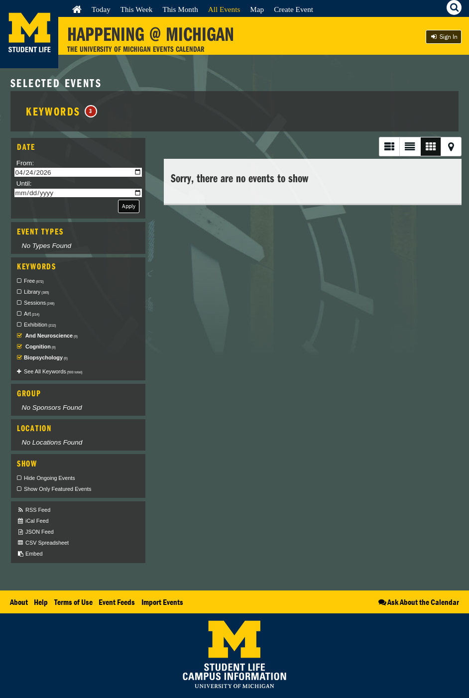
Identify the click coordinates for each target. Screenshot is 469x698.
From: (25, 163)
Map (257, 9)
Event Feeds (117, 602)
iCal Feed (33, 521)
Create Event (293, 9)
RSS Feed (33, 510)
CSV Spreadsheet (43, 543)
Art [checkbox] (31, 314)
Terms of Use (73, 602)
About (19, 602)
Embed (29, 554)
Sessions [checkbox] (39, 303)
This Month (180, 9)
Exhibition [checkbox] (40, 325)
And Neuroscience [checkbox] (51, 336)
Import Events (162, 602)
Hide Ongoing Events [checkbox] (49, 478)
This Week (136, 9)
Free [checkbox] (34, 281)
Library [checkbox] (36, 292)
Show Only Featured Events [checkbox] (57, 489)
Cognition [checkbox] (40, 346)
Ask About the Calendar (418, 602)
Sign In (444, 36)
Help (41, 602)
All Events (224, 9)
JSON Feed (35, 532)
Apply (128, 206)
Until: (24, 183)
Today (101, 9)
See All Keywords (53, 371)
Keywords (61, 111)
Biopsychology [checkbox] (46, 357)
